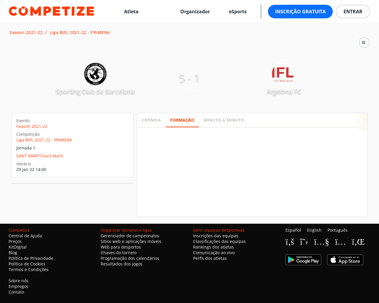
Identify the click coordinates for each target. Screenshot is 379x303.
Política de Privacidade (31, 258)
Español (293, 230)
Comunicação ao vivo (214, 252)
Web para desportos (121, 247)
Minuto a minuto (224, 120)
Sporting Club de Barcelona (95, 91)
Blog (13, 252)
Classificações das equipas (219, 241)
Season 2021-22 (26, 32)
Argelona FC (283, 91)
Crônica (151, 120)
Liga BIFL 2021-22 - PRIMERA (80, 32)
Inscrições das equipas (215, 235)
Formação (182, 120)
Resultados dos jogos (121, 264)
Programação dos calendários (130, 258)
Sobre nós (18, 280)
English (314, 230)
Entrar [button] (352, 11)
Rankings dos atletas (213, 247)
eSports (238, 11)
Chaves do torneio (118, 252)
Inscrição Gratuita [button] (300, 11)
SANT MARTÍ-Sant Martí (39, 156)
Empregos (18, 286)
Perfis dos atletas (210, 258)
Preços (15, 241)
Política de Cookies (27, 264)
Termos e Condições (29, 269)
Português (337, 230)
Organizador (195, 11)
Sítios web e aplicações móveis (131, 241)
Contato (16, 292)
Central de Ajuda (25, 235)
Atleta (131, 11)
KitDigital (18, 247)
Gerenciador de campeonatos (130, 235)
